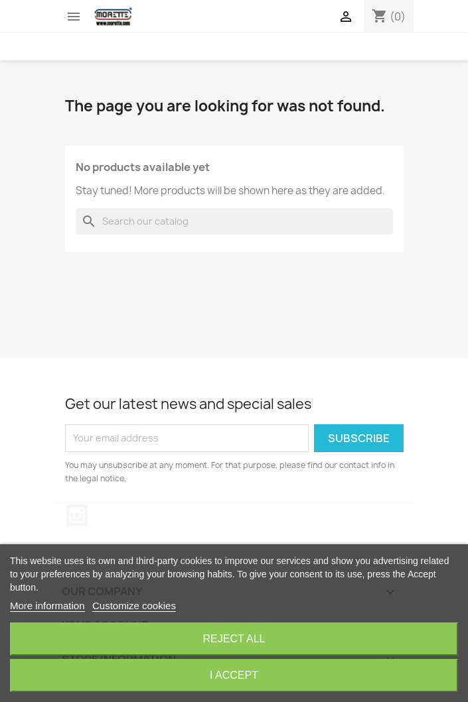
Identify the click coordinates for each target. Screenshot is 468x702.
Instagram (77, 515)
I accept (234, 675)
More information (47, 605)
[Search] (234, 221)
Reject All (234, 638)
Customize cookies (134, 605)
